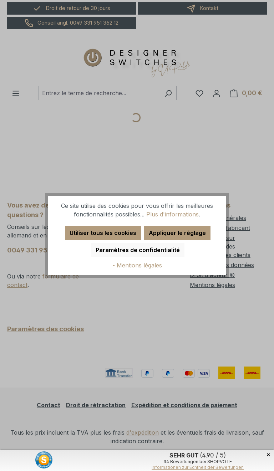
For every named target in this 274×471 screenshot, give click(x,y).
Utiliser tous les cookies (103, 232)
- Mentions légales (137, 265)
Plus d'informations (172, 214)
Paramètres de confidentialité (138, 250)
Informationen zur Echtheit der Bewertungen (198, 467)
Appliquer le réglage (177, 232)
